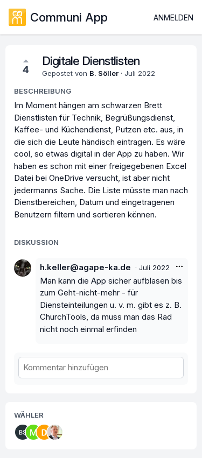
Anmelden (173, 17)
